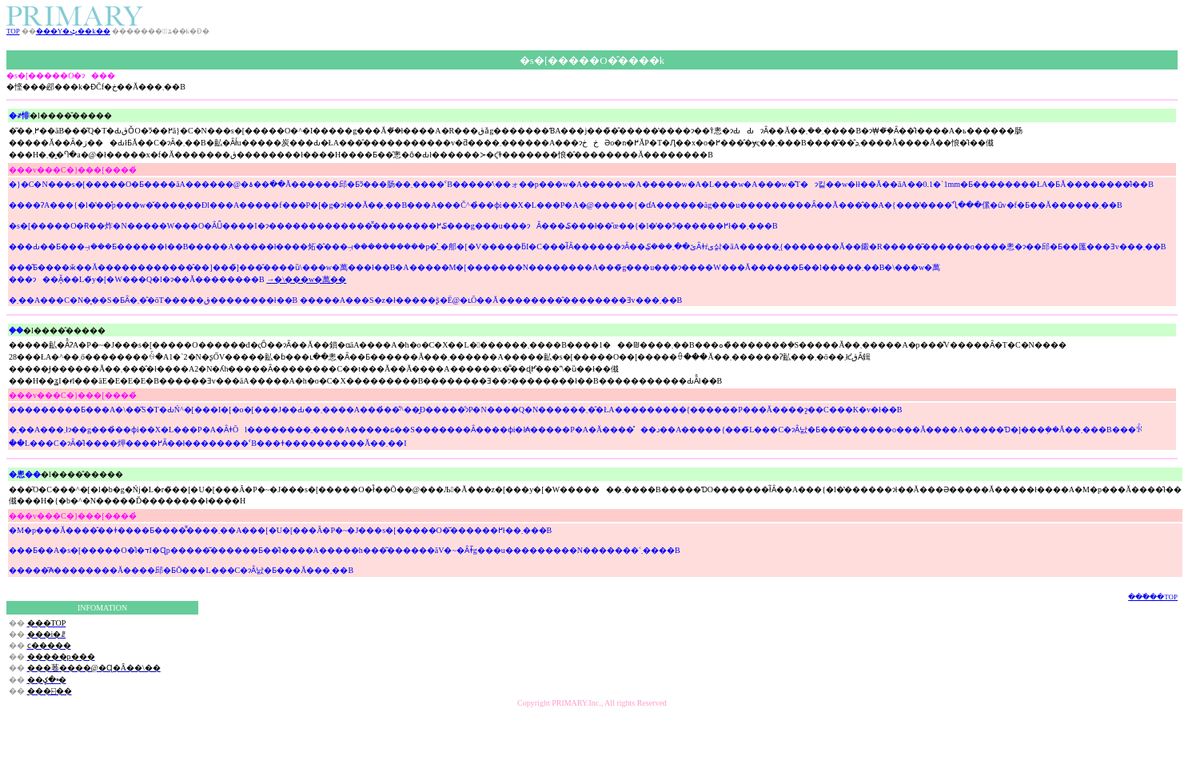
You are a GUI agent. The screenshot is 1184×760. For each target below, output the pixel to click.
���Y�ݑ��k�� (73, 31)
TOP (13, 31)
